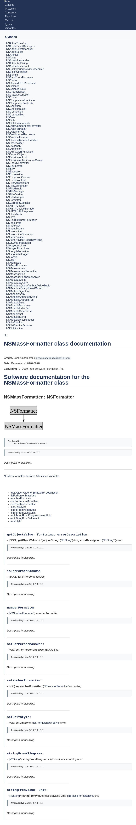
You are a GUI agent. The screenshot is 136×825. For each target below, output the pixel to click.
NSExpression (14, 174)
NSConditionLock (16, 109)
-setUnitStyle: (18, 507)
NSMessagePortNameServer (23, 277)
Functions (10, 16)
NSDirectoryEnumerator (20, 151)
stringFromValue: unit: (28, 790)
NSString (66, 540)
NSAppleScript (14, 52)
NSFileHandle (14, 188)
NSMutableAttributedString (21, 297)
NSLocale (11, 257)
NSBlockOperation (17, 71)
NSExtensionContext (18, 177)
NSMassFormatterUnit (81, 795)
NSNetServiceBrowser (19, 325)
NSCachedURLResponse (20, 83)
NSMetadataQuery (17, 282)
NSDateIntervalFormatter (20, 134)
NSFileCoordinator (17, 185)
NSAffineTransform (17, 43)
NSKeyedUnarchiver (18, 248)
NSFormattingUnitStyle (46, 722)
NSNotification (14, 328)
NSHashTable (14, 214)
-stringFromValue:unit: (23, 512)
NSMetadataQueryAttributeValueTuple (28, 285)
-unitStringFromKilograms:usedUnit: (30, 515)
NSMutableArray (15, 294)
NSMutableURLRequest (20, 319)
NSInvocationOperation (19, 234)
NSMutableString (16, 316)
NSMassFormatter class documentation (57, 343)
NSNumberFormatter (21, 613)
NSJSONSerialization (18, 242)
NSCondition (13, 106)
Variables (10, 28)
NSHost (10, 217)
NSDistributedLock (17, 157)
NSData (10, 117)
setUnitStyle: (20, 717)
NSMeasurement (16, 268)
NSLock (10, 259)
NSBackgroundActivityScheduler (24, 69)
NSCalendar (13, 86)
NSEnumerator (14, 166)
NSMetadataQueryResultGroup (24, 288)
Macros (9, 20)
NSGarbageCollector (18, 203)
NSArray (11, 57)
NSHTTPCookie (15, 205)
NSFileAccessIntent (17, 183)
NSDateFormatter (16, 128)
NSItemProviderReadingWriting (24, 240)
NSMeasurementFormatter (21, 271)
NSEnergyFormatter (17, 163)
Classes (9, 4)
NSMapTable (13, 262)
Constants (11, 12)
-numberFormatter (20, 498)
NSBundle (12, 74)
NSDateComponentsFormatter (23, 126)
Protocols (10, 8)
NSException (13, 171)
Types (8, 24)
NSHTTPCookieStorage (20, 208)
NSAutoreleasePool (17, 66)
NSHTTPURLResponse (19, 211)
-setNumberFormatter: (23, 504)
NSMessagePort (15, 274)
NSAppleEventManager (19, 49)
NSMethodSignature (17, 291)
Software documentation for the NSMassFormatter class (47, 380)
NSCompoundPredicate (19, 103)
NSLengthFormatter (17, 251)
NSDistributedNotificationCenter (24, 160)
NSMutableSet (14, 314)
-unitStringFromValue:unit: (25, 518)
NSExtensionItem (16, 180)
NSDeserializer (14, 143)
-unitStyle (15, 521)
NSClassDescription (17, 94)
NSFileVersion (14, 194)
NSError (11, 168)
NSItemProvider (15, 237)
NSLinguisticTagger (17, 254)
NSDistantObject (15, 154)
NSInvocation (14, 231)
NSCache (11, 80)
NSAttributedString (17, 63)
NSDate (10, 120)
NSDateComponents (18, 123)
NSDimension (14, 148)
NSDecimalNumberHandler (21, 140)
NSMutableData (15, 302)
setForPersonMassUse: (26, 644)
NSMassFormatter (16, 265)
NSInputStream (15, 228)
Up (5, 335)
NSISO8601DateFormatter (21, 220)
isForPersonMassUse (24, 571)
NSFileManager (15, 191)
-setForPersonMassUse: (24, 501)
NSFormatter (13, 200)
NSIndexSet (13, 225)
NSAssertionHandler (18, 60)
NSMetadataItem (16, 280)
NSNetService (14, 322)
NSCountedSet (14, 114)
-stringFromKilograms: (23, 509)
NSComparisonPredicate (20, 100)
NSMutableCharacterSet (20, 299)
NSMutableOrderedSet (19, 311)
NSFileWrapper (15, 197)
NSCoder (11, 97)
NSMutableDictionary (18, 305)
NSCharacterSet (15, 91)
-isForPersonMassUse (23, 495)
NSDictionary (13, 146)
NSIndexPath (13, 223)
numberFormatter (22, 607)
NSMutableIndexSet (17, 308)
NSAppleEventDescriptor (20, 46)
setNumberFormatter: (25, 680)
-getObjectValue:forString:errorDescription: (34, 492)
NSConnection (14, 111)
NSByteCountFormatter (19, 77)
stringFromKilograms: (26, 753)
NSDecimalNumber (17, 137)
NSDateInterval (15, 131)
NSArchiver (12, 54)
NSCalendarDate (16, 89)
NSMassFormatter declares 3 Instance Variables (31, 476)
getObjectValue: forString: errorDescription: (49, 534)
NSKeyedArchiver (16, 245)
